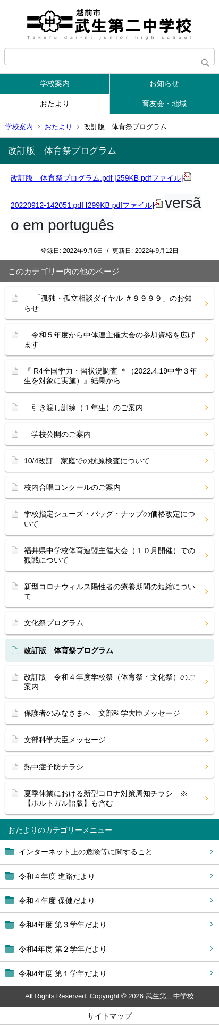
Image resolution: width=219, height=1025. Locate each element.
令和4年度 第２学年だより (63, 949)
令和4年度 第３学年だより (63, 924)
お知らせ (164, 83)
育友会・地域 (164, 103)
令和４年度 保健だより (57, 900)
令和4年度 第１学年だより (63, 973)
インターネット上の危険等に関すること (86, 852)
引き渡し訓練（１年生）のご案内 (83, 407)
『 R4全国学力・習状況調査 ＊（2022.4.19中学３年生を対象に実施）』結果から (110, 376)
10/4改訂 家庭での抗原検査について (87, 460)
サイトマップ (109, 1016)
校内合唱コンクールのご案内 (72, 487)
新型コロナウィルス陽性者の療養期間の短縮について (109, 591)
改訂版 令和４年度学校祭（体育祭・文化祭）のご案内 (109, 682)
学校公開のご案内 (57, 434)
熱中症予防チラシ (53, 767)
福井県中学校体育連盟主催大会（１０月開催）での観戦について (109, 555)
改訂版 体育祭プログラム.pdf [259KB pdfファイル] (101, 178)
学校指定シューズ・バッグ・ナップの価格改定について (109, 519)
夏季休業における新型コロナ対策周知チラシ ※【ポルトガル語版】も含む (106, 798)
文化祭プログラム (53, 623)
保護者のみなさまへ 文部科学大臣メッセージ (102, 713)
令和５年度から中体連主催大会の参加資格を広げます (109, 340)
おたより (55, 103)
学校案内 (55, 83)
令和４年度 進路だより (57, 876)
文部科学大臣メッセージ (65, 739)
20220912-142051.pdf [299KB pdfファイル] (87, 205)
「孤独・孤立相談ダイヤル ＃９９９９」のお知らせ (108, 303)
